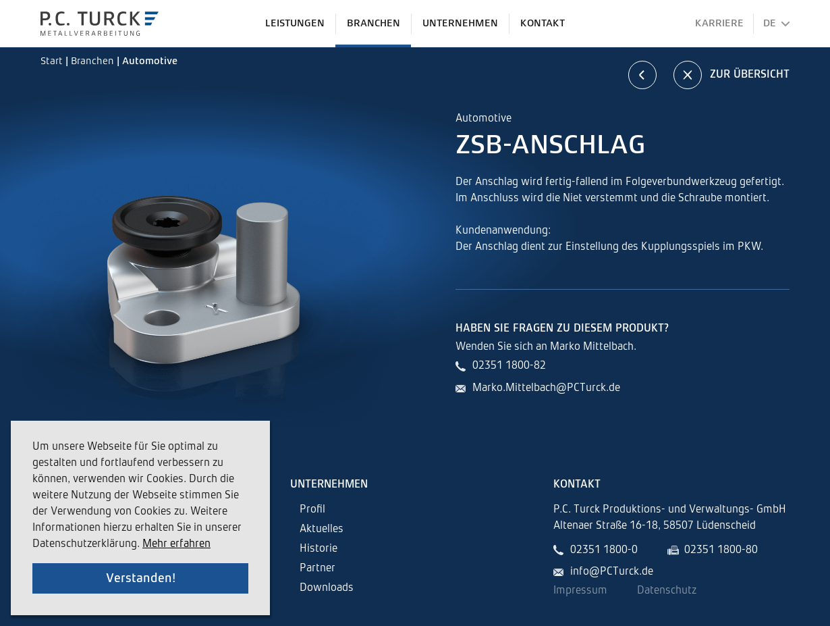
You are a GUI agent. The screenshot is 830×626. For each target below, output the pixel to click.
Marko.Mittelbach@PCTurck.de (546, 388)
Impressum (580, 590)
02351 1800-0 (604, 550)
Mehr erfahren (176, 544)
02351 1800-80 (721, 550)
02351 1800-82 (509, 366)
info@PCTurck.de (611, 572)
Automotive (149, 61)
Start (52, 61)
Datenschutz (666, 590)
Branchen (94, 61)
